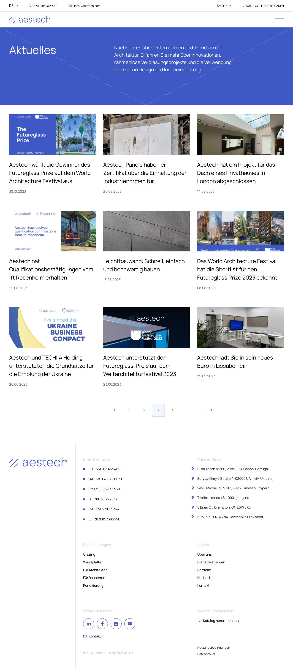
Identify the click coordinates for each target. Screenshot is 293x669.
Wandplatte (92, 562)
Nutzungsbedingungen (213, 647)
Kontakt (203, 585)
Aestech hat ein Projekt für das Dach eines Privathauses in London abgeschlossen (236, 173)
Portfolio (204, 570)
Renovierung (93, 585)
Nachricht (205, 577)
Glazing (89, 554)
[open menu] (279, 20)
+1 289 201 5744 (104, 509)
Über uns (204, 554)
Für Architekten (95, 570)
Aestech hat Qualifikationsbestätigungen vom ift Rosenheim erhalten (51, 269)
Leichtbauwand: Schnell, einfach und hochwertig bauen (144, 265)
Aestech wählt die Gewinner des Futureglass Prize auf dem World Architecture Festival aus (50, 173)
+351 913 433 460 (104, 468)
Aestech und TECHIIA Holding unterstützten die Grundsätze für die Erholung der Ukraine (51, 366)
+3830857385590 (104, 519)
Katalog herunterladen (221, 620)
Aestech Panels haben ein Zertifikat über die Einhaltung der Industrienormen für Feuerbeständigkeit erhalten (145, 173)
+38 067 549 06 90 (106, 479)
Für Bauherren (94, 577)
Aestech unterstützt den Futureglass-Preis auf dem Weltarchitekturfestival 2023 (139, 366)
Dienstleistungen (211, 562)
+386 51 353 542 (103, 499)
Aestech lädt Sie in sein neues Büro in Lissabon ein (235, 361)
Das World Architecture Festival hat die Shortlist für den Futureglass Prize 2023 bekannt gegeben (237, 269)
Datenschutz (206, 654)
